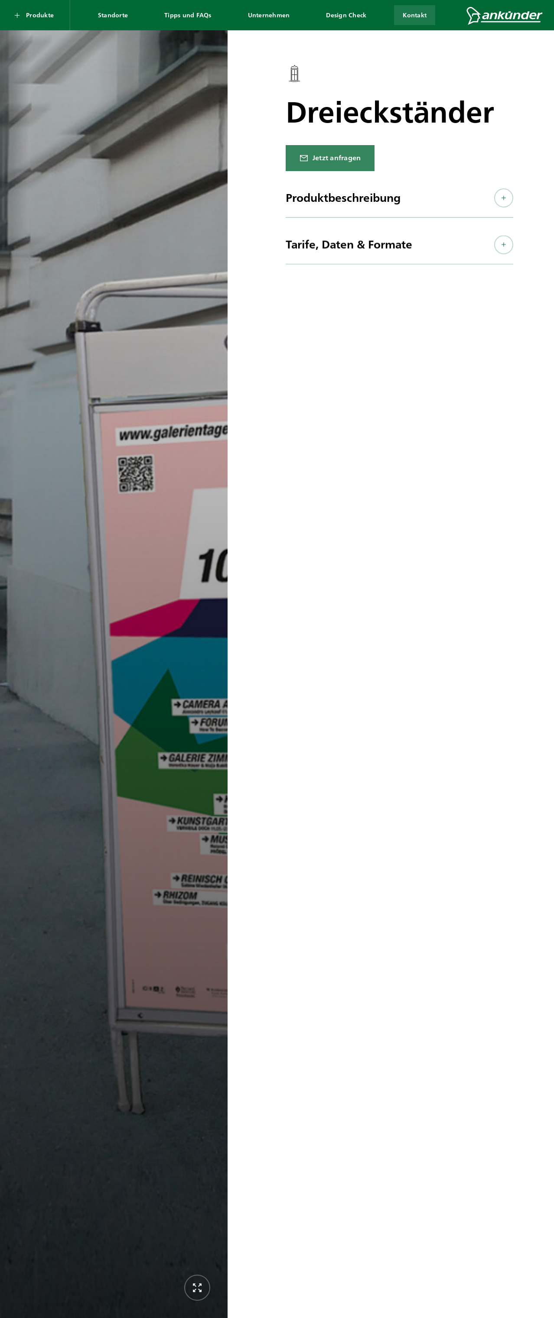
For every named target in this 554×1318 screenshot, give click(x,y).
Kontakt (415, 15)
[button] (399, 203)
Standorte (113, 15)
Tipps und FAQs (188, 15)
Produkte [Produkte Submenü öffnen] (40, 15)
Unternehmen (269, 15)
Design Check (346, 15)
